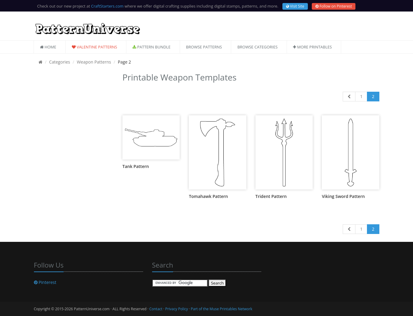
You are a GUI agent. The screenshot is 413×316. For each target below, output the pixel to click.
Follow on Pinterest (333, 6)
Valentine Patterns (94, 47)
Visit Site (295, 6)
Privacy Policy (176, 308)
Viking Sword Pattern (343, 196)
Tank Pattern (135, 166)
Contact (155, 308)
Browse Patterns (204, 47)
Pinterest (45, 282)
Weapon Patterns (94, 62)
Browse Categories (257, 47)
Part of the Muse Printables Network (221, 308)
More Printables (312, 47)
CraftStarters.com (107, 6)
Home (48, 47)
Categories (59, 62)
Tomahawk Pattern (208, 196)
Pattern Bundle (151, 47)
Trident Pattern (271, 196)
